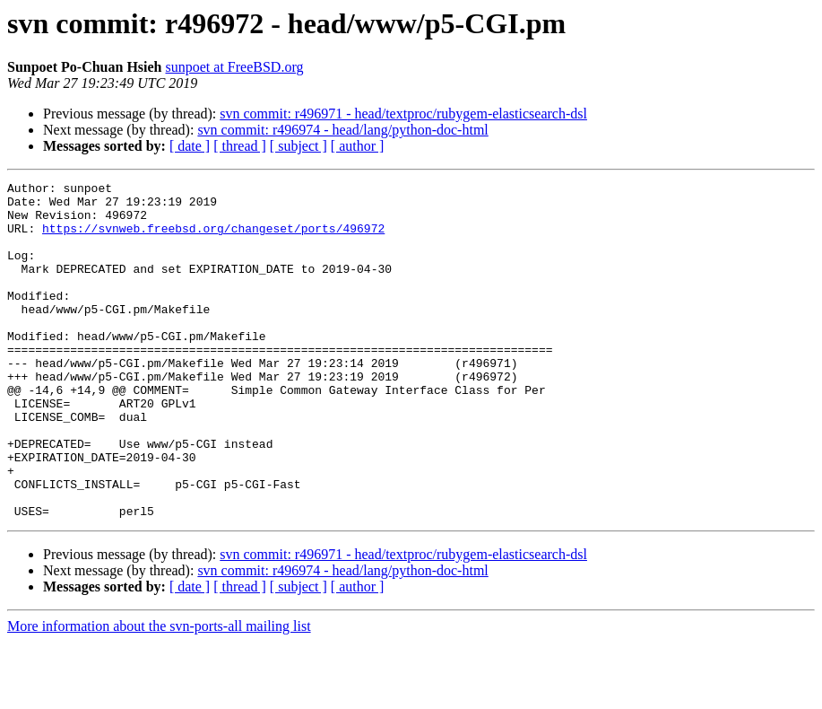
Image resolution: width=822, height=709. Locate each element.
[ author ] (358, 145)
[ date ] (189, 145)
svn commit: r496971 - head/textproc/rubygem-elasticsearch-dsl (403, 113)
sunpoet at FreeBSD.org (235, 66)
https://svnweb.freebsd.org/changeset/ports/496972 (213, 239)
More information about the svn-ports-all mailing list (159, 693)
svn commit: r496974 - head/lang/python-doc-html (342, 129)
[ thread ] (239, 145)
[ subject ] (298, 145)
